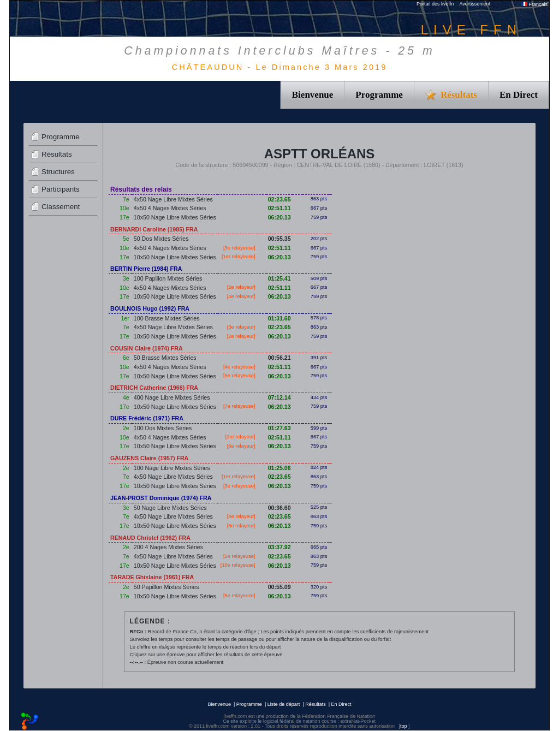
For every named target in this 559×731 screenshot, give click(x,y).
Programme (379, 95)
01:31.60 (279, 318)
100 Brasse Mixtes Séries (167, 318)
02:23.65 (279, 199)
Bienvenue (313, 95)
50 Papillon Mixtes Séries (166, 587)
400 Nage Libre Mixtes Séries (172, 397)
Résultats (56, 154)
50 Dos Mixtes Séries (161, 238)
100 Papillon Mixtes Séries (168, 278)
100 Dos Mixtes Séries (163, 428)
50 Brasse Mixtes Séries (165, 357)
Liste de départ (283, 704)
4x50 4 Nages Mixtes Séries (170, 208)
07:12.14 (279, 397)
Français (534, 4)
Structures (58, 172)
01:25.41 (279, 278)
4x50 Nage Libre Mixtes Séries (173, 199)
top (403, 726)
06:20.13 (279, 217)
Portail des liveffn (435, 4)
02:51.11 (279, 208)
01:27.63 (279, 428)
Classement (60, 207)
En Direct (518, 95)
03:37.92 (279, 547)
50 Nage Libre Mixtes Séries (170, 507)
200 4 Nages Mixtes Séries (168, 547)
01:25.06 (279, 468)
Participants (60, 189)
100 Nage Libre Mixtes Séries (172, 468)
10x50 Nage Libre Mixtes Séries (175, 217)
